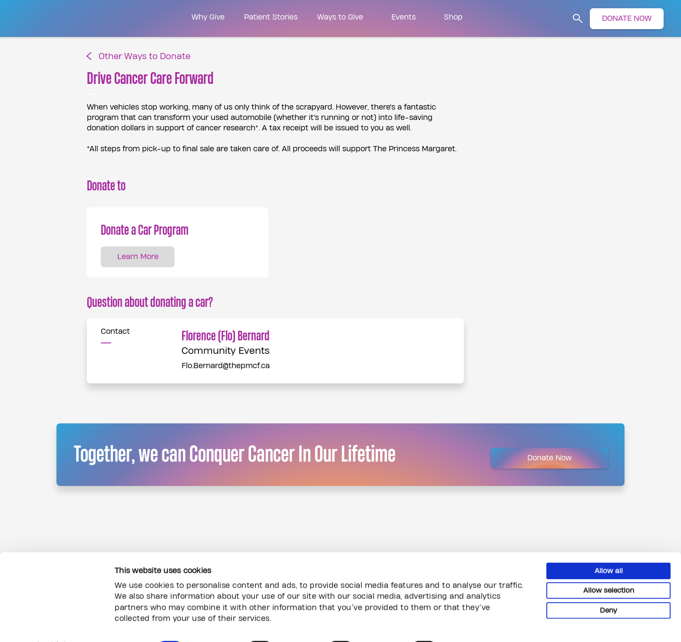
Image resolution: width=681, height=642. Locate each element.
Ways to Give (340, 17)
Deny (608, 587)
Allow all (609, 547)
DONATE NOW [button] (626, 18)
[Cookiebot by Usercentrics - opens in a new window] (56, 625)
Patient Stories (271, 17)
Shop (453, 17)
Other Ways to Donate (144, 57)
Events (403, 17)
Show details (476, 624)
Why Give (208, 17)
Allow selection (608, 567)
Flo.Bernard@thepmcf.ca (226, 365)
